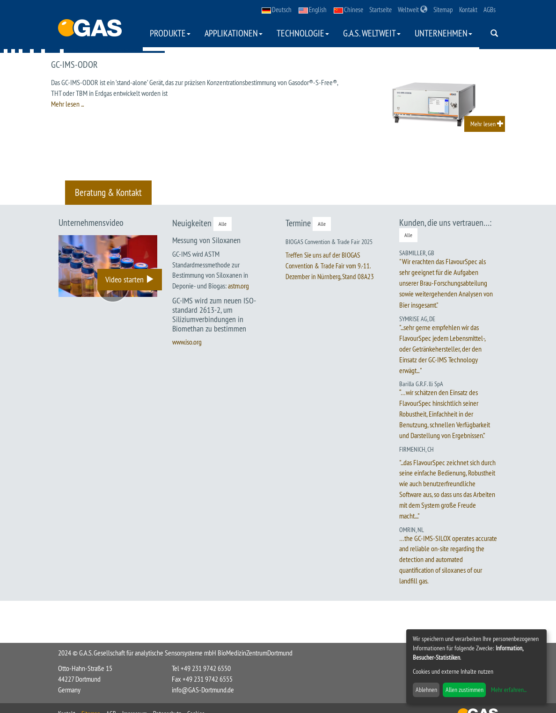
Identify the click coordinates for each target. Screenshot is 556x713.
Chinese (348, 9)
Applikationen (234, 33)
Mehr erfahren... (509, 689)
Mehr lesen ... (67, 103)
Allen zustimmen (464, 689)
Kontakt (468, 9)
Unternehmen (443, 33)
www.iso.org (187, 341)
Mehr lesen (487, 124)
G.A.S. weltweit (372, 33)
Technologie (303, 33)
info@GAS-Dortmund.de (203, 689)
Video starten (129, 279)
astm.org (238, 285)
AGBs (489, 9)
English (313, 9)
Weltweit (412, 9)
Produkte (170, 33)
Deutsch (277, 9)
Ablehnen (426, 689)
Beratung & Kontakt (108, 192)
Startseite (380, 9)
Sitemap (443, 9)
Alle (223, 223)
